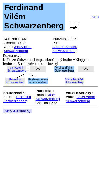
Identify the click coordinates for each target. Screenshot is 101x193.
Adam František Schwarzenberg (64, 49)
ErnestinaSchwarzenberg (15, 81)
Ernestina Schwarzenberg (17, 99)
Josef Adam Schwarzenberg (80, 99)
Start (95, 17)
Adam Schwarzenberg (48, 97)
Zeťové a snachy (17, 111)
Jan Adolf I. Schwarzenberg (18, 49)
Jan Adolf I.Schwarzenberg (17, 69)
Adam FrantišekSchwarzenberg (74, 81)
